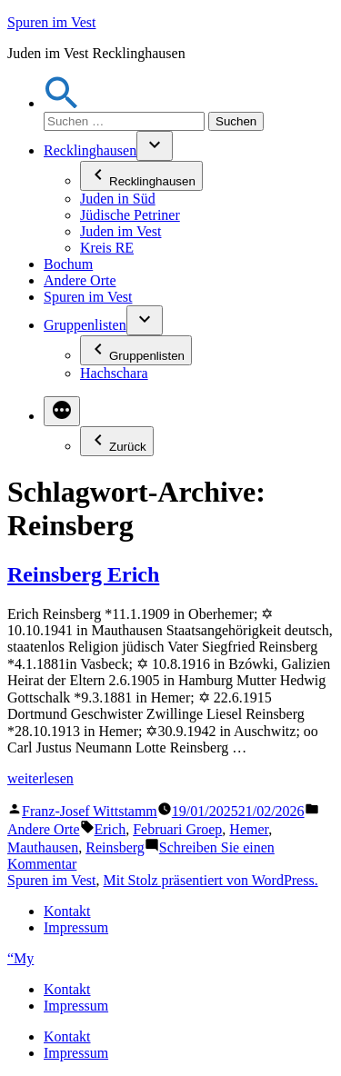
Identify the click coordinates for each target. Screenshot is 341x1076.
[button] (62, 103)
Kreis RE (107, 247)
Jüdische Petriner (130, 215)
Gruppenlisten (85, 325)
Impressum (76, 927)
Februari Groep (177, 829)
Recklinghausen (90, 150)
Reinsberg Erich (83, 574)
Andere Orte (80, 280)
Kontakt (67, 911)
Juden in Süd (117, 198)
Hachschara (114, 373)
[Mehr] (62, 411)
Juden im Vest (120, 231)
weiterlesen (40, 778)
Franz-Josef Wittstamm (89, 811)
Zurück (116, 441)
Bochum (68, 264)
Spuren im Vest (51, 22)
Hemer (248, 829)
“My (20, 958)
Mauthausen (42, 847)
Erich (110, 829)
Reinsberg (115, 847)
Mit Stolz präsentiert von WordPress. (210, 880)
